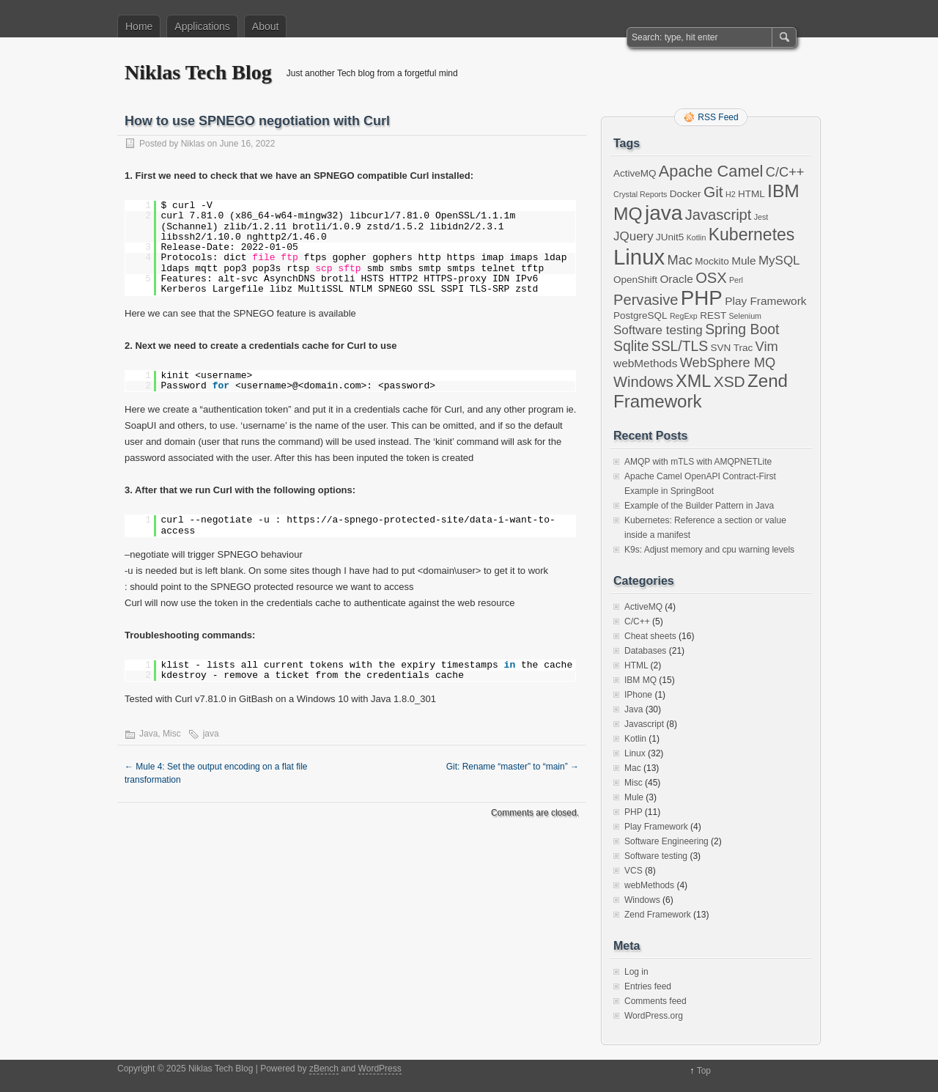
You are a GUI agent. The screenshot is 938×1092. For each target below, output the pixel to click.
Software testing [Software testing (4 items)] (658, 330)
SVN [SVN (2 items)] (721, 347)
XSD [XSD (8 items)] (729, 381)
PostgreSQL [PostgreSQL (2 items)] (640, 315)
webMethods (649, 885)
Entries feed (647, 986)
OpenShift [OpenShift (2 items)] (635, 279)
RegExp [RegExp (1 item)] (684, 315)
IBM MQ (640, 680)
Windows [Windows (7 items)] (643, 382)
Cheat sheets (650, 636)
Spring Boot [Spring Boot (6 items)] (742, 329)
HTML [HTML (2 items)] (751, 193)
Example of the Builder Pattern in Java (699, 506)
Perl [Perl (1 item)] (736, 280)
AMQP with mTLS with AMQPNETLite (698, 462)
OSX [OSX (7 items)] (711, 278)
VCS (633, 871)
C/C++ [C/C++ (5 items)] (785, 172)
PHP (633, 812)
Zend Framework (657, 915)
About (265, 26)
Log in (636, 972)
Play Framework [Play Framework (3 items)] (765, 301)
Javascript (644, 724)
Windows (642, 900)
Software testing (655, 856)
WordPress (380, 1068)
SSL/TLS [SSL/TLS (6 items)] (679, 346)
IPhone (638, 695)
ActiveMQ (643, 607)
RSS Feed (718, 117)
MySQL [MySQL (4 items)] (779, 261)
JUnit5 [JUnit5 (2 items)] (670, 237)
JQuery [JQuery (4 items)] (633, 236)
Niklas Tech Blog (198, 72)
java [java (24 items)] (663, 213)
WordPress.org (653, 1016)
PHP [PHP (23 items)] (702, 298)
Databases (645, 651)
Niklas (193, 144)
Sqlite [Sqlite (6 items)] (631, 346)
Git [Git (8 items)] (713, 191)
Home (138, 26)
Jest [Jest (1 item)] (761, 217)
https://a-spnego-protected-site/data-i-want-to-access (358, 525)
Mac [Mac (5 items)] (679, 260)
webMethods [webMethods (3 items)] (645, 363)
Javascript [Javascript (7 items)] (718, 215)
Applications (202, 26)
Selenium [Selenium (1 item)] (745, 315)
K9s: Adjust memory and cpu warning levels (709, 550)
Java (148, 733)
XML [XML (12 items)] (693, 381)
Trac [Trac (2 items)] (743, 347)
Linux (635, 753)
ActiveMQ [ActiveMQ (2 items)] (635, 173)
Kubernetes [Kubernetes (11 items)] (752, 234)
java (211, 733)
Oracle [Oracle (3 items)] (676, 279)
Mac (632, 768)
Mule (633, 797)
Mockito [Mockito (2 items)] (712, 261)
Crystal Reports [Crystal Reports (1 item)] (640, 194)
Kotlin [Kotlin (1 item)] (696, 237)
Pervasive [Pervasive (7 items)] (645, 300)
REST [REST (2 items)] (713, 315)
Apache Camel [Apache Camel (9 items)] (711, 171)
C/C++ (637, 621)
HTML (636, 665)
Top (704, 1071)
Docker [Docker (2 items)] (685, 193)
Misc (172, 733)
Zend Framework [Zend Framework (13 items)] (700, 391)
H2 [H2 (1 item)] (730, 194)
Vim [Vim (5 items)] (767, 346)
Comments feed (655, 1001)
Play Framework (656, 827)
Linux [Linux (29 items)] (639, 257)
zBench (324, 1068)
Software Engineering (666, 841)
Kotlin (635, 739)
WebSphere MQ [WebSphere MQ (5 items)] (728, 362)
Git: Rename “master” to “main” (512, 766)
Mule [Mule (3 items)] (743, 260)
